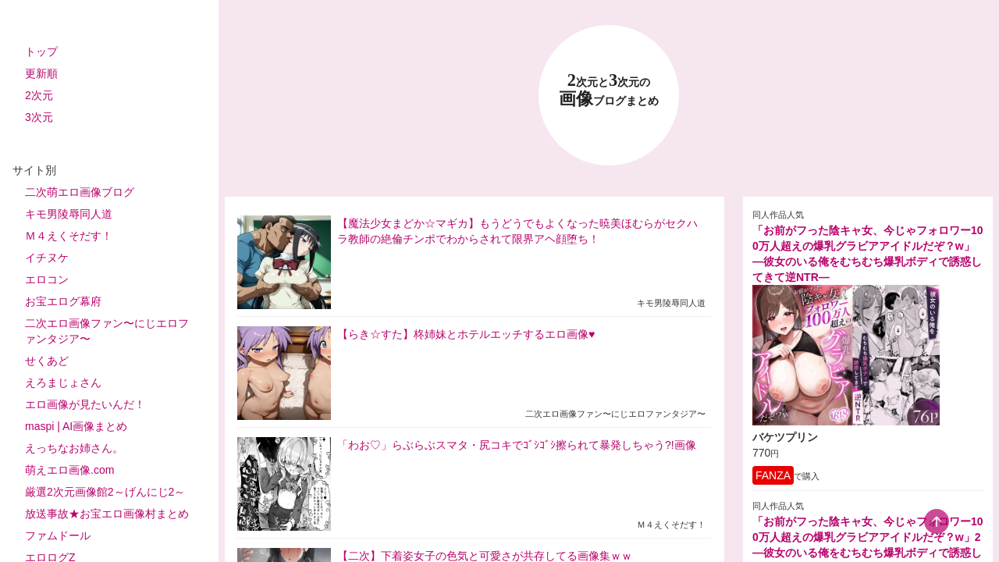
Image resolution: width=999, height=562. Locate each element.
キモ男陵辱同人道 (68, 214)
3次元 (39, 117)
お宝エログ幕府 (63, 301)
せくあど (47, 360)
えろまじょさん (63, 382)
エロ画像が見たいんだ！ (85, 404)
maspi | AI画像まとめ (76, 426)
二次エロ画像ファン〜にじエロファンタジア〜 (107, 331)
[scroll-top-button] (936, 521)
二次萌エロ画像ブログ (79, 192)
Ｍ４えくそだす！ (68, 235)
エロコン (47, 279)
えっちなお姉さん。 (74, 448)
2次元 (39, 95)
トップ (41, 51)
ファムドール (58, 535)
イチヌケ (47, 257)
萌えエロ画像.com (69, 470)
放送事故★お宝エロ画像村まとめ (107, 513)
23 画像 (609, 90)
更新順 (41, 73)
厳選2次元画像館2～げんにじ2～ (105, 492)
